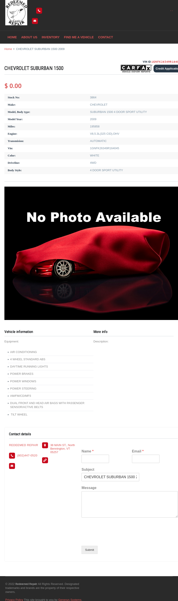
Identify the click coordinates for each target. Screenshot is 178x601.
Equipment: (11, 341)
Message (89, 488)
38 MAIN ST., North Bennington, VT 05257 (62, 448)
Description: (101, 341)
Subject (88, 469)
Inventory (50, 37)
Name (87, 451)
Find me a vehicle (79, 37)
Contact (105, 37)
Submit (89, 549)
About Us (29, 37)
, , (171, 9)
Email (138, 451)
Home (12, 37)
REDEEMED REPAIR (23, 445)
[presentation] (115, 538)
